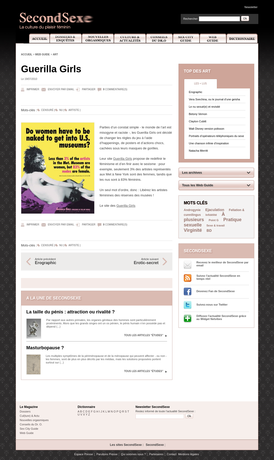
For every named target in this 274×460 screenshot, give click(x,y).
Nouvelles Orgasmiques (98, 38)
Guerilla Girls (122, 158)
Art (55, 54)
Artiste (73, 110)
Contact (171, 454)
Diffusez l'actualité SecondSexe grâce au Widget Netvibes (221, 317)
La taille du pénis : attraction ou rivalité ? (70, 311)
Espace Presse (83, 454)
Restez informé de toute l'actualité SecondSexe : (165, 411)
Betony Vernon (198, 114)
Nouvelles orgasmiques (34, 420)
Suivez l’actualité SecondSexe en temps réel (218, 277)
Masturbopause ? (45, 347)
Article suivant (130, 261)
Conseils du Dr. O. (31, 424)
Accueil (37, 38)
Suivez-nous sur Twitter (211, 304)
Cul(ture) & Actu (29, 415)
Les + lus (200, 83)
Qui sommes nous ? (133, 454)
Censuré (47, 110)
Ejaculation (214, 210)
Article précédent (63, 261)
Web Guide (213, 38)
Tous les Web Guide (197, 185)
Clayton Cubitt (197, 121)
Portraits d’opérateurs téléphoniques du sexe (216, 135)
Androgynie (192, 210)
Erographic (195, 92)
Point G (214, 220)
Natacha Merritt (198, 150)
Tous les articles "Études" (143, 335)
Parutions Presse (107, 454)
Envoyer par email (61, 89)
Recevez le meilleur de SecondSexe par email (222, 264)
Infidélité (211, 214)
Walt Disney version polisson (206, 128)
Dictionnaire (242, 38)
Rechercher (190, 18)
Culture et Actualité (130, 38)
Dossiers (25, 411)
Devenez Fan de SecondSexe (215, 291)
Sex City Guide (186, 38)
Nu (61, 110)
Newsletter (251, 7)
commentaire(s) (115, 89)
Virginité (193, 230)
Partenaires (156, 454)
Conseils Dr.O (159, 38)
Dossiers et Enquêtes (66, 38)
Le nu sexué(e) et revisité (204, 106)
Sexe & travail (216, 225)
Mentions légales (188, 454)
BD (209, 230)
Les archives (192, 172)
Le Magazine (29, 407)
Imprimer (33, 89)
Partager (88, 89)
